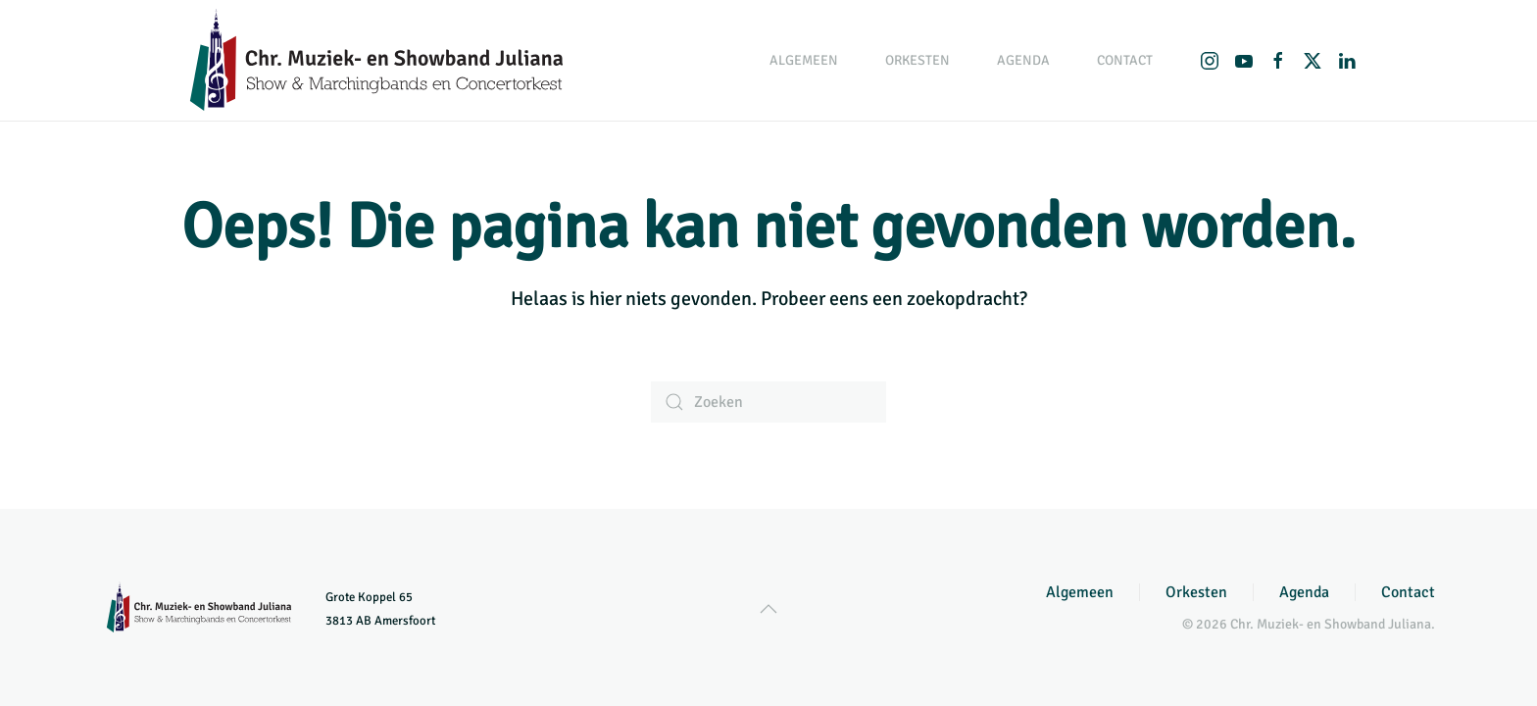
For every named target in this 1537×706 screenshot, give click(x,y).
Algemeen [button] (803, 60)
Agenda (1023, 60)
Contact (1125, 60)
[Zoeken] (768, 402)
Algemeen (1080, 592)
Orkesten (1196, 592)
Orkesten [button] (917, 60)
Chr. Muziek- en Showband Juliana (1330, 624)
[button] (768, 609)
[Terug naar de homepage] (376, 60)
